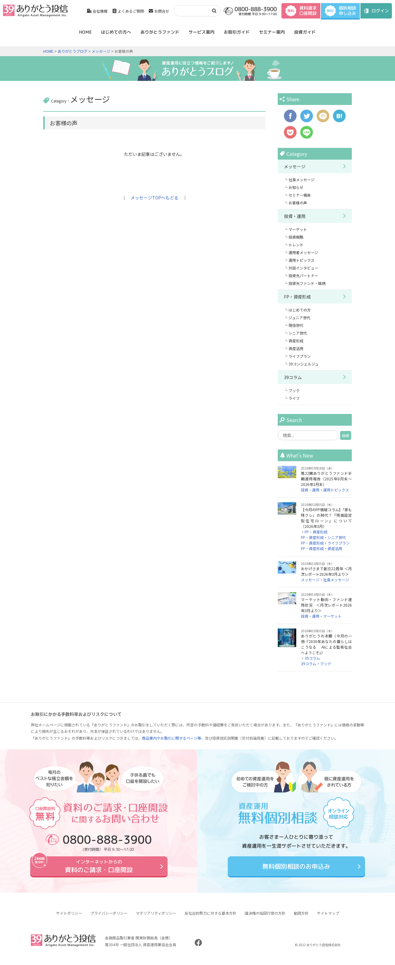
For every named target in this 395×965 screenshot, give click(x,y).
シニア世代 (298, 333)
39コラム (293, 377)
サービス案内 (201, 32)
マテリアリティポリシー (156, 917)
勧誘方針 (301, 917)
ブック (294, 390)
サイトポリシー (69, 917)
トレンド (296, 244)
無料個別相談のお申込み (296, 868)
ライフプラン (300, 356)
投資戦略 (296, 237)
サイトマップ (328, 917)
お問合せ (161, 11)
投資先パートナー (303, 275)
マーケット (298, 229)
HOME (85, 32)
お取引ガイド (237, 32)
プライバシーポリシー (108, 917)
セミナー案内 (272, 32)
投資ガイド (305, 32)
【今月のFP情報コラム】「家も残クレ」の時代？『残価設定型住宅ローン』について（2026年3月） (326, 518)
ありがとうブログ (72, 51)
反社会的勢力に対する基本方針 (210, 917)
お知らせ (296, 187)
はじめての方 (300, 309)
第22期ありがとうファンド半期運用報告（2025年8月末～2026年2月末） (326, 478)
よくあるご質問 (131, 11)
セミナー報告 (300, 195)
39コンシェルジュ (303, 363)
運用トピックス (301, 260)
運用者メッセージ (303, 252)
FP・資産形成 (297, 297)
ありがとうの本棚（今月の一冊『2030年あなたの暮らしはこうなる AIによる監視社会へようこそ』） (326, 644)
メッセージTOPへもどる (154, 197)
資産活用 (296, 348)
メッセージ (101, 51)
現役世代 (296, 325)
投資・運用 (295, 216)
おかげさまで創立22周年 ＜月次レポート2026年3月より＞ (326, 571)
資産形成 (296, 340)
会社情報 (100, 11)
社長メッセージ (301, 179)
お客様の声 (298, 202)
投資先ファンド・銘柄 (307, 283)
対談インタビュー (303, 267)
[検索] (191, 10)
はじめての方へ (116, 32)
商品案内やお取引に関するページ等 (171, 738)
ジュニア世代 (299, 317)
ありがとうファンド (159, 32)
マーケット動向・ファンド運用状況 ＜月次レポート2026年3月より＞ (326, 605)
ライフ (294, 398)
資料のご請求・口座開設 (98, 868)
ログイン (380, 11)
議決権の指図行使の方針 (265, 917)
